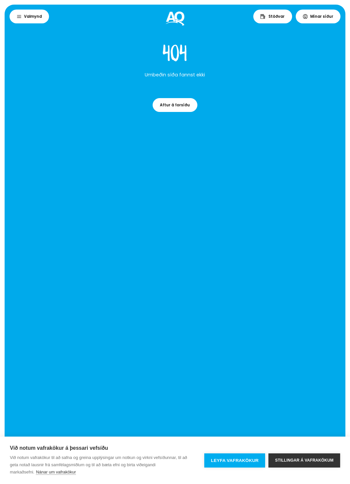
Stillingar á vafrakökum (304, 460)
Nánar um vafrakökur (56, 472)
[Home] (175, 19)
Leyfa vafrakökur (235, 460)
